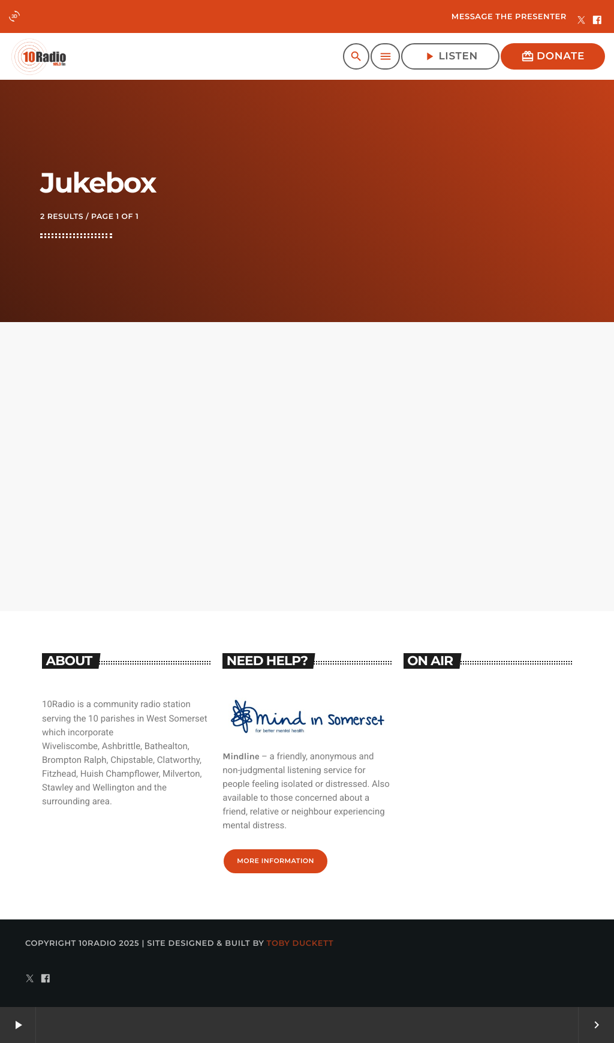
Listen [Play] (450, 56)
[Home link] (38, 56)
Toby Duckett (300, 943)
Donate (553, 56)
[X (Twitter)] (581, 21)
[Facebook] (597, 21)
